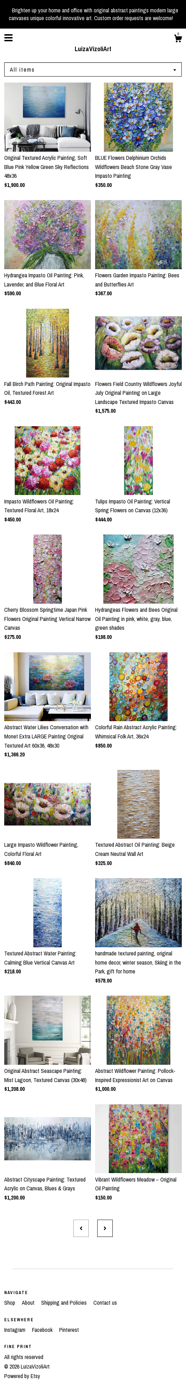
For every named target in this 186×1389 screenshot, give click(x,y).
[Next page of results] (105, 1228)
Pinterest (69, 1330)
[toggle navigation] (8, 37)
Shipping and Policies (64, 1302)
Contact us (105, 1302)
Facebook (43, 1330)
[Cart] (178, 39)
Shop (10, 1302)
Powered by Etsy (22, 1376)
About (29, 1302)
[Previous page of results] (81, 1228)
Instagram (15, 1330)
